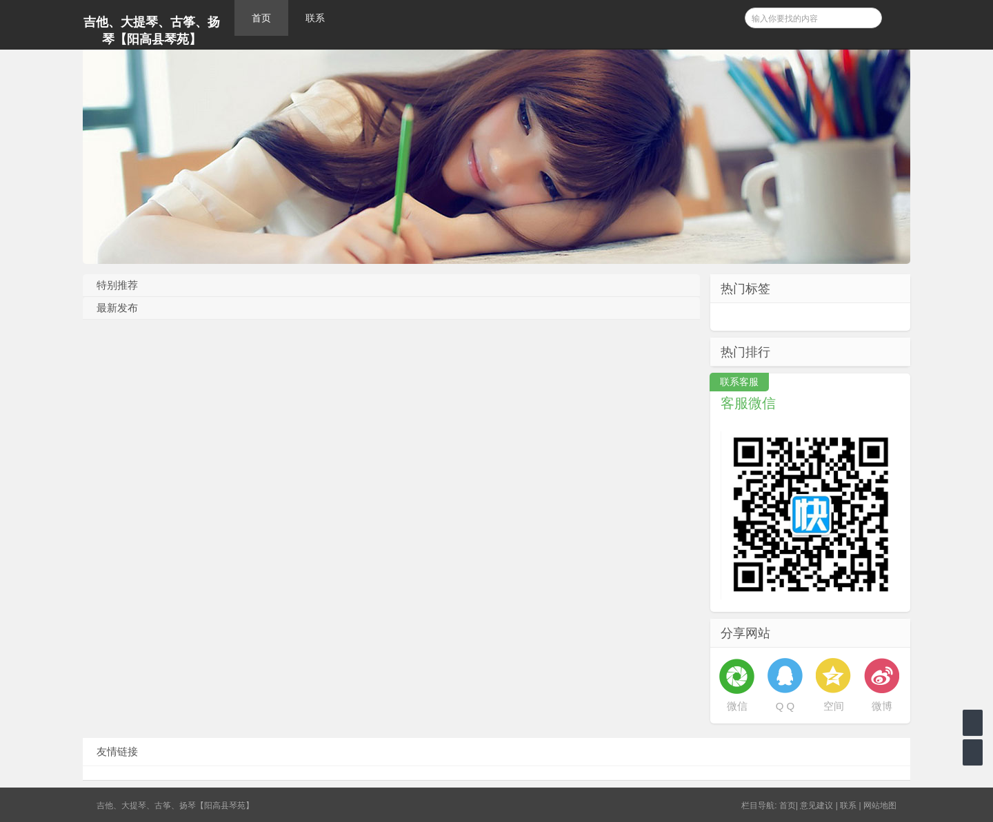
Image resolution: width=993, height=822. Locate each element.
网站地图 (879, 805)
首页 (261, 17)
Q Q (785, 706)
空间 (833, 706)
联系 (315, 17)
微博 (882, 706)
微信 (737, 706)
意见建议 (816, 805)
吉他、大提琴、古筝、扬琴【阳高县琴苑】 (151, 30)
